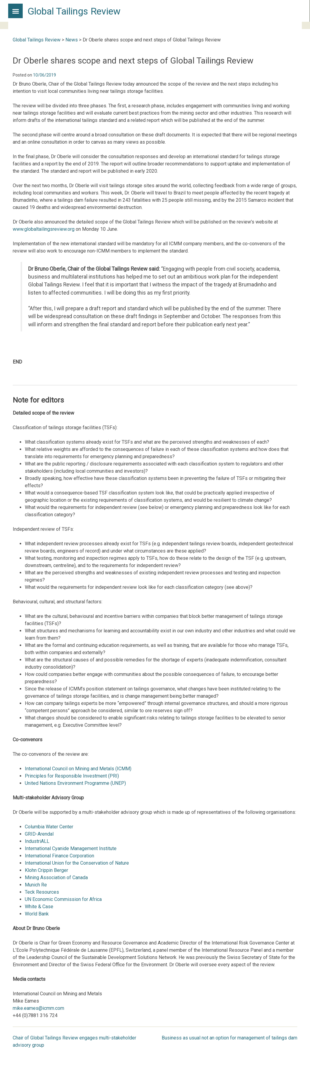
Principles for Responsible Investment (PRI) (72, 776)
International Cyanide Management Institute (71, 848)
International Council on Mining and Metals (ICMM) (78, 769)
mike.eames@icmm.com (38, 1008)
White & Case (39, 906)
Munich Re (36, 885)
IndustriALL (37, 841)
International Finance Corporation (59, 856)
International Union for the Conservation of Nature (77, 863)
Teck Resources (42, 892)
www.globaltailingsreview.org (43, 229)
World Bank (37, 914)
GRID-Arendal (39, 834)
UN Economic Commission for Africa (63, 899)
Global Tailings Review (74, 11)
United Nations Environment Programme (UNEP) (75, 783)
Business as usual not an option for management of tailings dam (229, 1038)
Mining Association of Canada (56, 877)
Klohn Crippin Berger (46, 870)
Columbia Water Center (49, 827)
